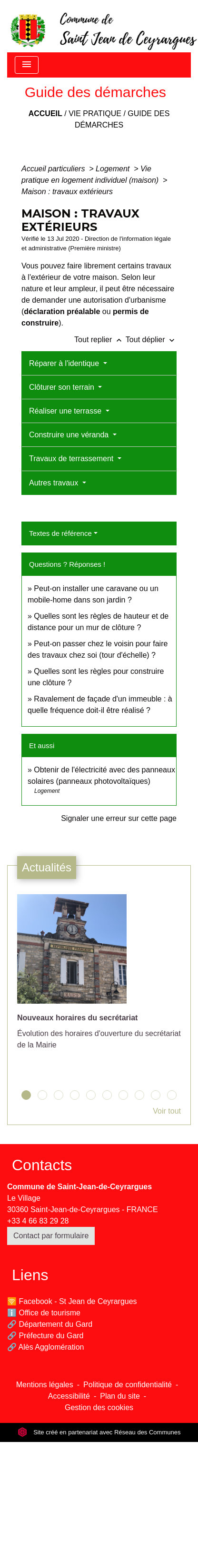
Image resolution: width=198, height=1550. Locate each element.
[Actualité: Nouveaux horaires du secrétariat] (99, 977)
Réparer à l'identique (65, 363)
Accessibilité (69, 1396)
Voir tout (167, 1111)
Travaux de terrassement (72, 458)
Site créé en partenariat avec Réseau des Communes (99, 1432)
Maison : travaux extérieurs (67, 192)
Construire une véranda (70, 435)
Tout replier (100, 340)
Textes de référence (60, 533)
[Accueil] (103, 26)
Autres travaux (54, 483)
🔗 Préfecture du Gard (45, 1336)
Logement (114, 169)
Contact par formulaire (51, 1236)
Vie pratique (95, 113)
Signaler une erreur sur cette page (119, 818)
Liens (30, 1274)
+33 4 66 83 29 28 (38, 1221)
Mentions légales (44, 1385)
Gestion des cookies (99, 1407)
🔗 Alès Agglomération (45, 1347)
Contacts (42, 1165)
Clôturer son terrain (62, 387)
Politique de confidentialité (127, 1385)
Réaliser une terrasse (66, 411)
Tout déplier (151, 340)
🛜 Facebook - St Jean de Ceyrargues (72, 1301)
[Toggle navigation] (27, 65)
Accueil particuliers (54, 169)
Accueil (45, 113)
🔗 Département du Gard (49, 1324)
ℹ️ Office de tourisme (43, 1313)
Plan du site (120, 1396)
